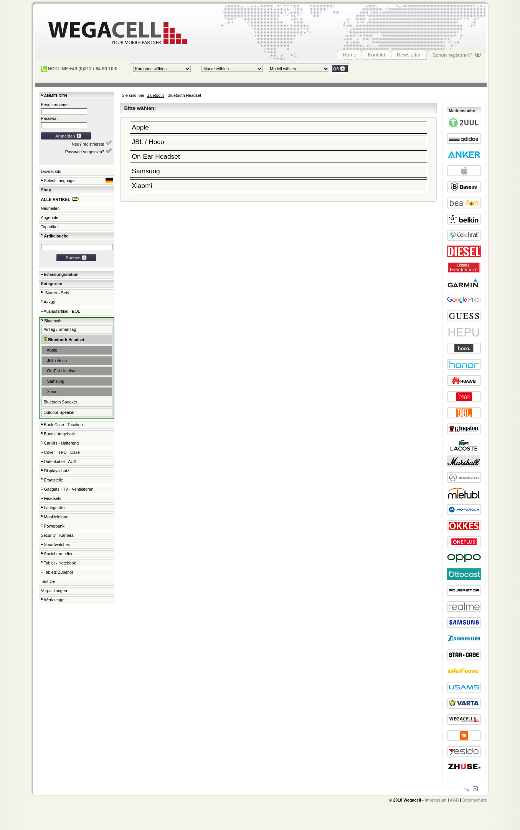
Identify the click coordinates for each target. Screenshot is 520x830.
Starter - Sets (55, 292)
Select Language (77, 180)
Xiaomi (51, 391)
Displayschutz (55, 470)
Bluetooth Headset (64, 339)
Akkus (48, 302)
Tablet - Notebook (58, 563)
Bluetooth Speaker (61, 402)
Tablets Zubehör (57, 572)
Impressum (436, 800)
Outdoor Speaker (59, 412)
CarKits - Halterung (60, 443)
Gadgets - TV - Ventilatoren (67, 489)
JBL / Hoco (55, 360)
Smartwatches (55, 544)
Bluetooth (155, 95)
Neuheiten (50, 208)
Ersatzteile (52, 480)
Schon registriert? (456, 55)
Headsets (51, 498)
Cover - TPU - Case (60, 452)
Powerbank (52, 526)
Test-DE (48, 581)
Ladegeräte (53, 507)
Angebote (50, 217)
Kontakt (376, 55)
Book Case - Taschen (62, 424)
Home (350, 55)
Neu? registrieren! (92, 143)
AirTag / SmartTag (60, 329)
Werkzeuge (53, 600)
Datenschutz (474, 800)
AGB (454, 800)
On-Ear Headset (60, 371)
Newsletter (409, 55)
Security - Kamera (57, 535)
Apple (51, 350)
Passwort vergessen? (88, 151)
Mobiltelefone (54, 517)
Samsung (54, 381)
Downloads (51, 171)
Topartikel (50, 226)
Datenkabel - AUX (59, 461)
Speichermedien (57, 553)
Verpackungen (54, 590)
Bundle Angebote (58, 434)
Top (470, 789)
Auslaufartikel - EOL (60, 311)
